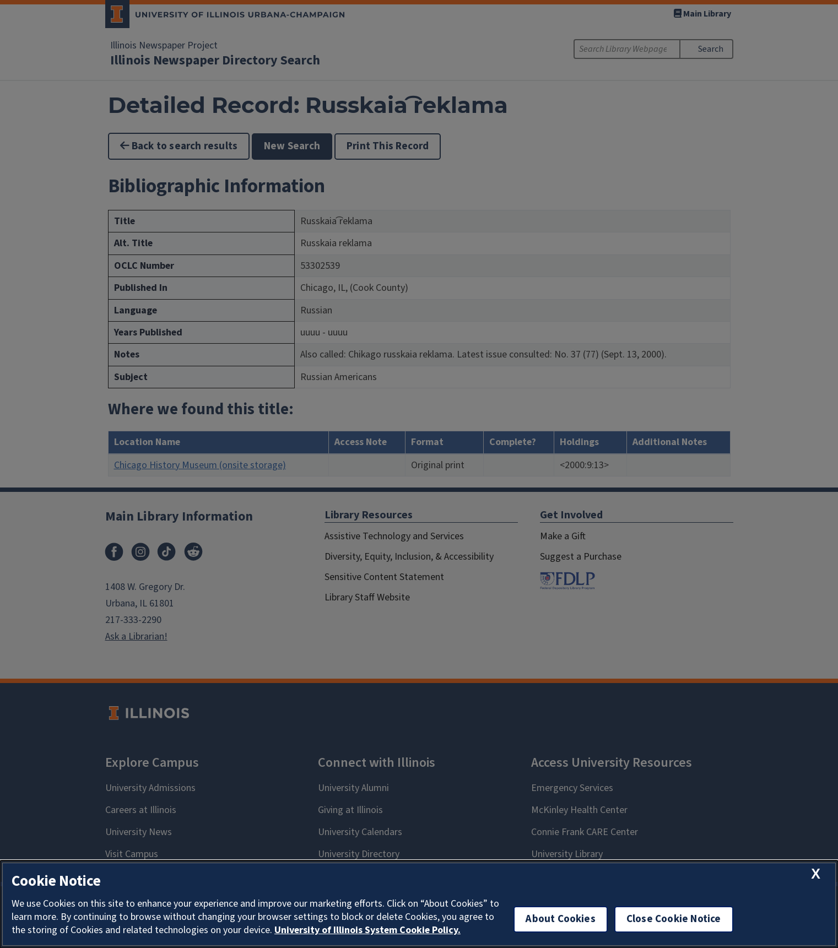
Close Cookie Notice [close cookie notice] (673, 919)
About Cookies (560, 919)
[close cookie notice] (815, 874)
